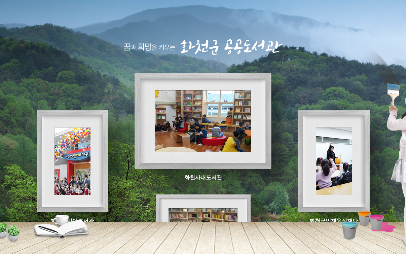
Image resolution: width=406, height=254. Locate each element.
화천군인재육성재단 (333, 161)
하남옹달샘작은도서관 (203, 220)
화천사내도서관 (203, 121)
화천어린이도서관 (72, 161)
